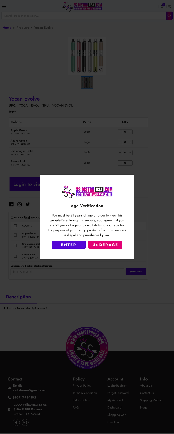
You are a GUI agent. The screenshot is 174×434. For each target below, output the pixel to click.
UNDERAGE (105, 244)
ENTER (68, 244)
